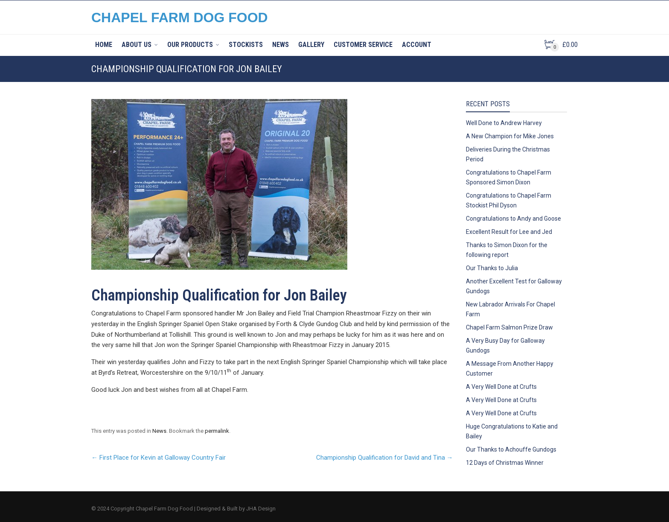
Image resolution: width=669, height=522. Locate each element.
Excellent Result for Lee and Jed (509, 231)
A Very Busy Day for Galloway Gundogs (505, 345)
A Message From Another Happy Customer (509, 368)
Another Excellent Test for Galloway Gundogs (514, 286)
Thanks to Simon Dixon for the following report (506, 250)
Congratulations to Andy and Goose (513, 218)
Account (416, 45)
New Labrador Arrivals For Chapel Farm (510, 309)
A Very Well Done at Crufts (501, 386)
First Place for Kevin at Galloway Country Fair (158, 457)
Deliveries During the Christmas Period (508, 154)
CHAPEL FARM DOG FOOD (179, 17)
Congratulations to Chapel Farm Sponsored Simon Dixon (508, 177)
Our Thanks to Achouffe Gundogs (511, 449)
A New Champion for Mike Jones (510, 136)
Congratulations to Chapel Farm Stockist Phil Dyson (508, 200)
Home (103, 45)
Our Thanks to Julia (492, 268)
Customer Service (363, 45)
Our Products (190, 45)
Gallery (311, 45)
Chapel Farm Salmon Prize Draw (509, 327)
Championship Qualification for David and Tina (384, 457)
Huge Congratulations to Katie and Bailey (512, 431)
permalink (217, 431)
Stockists (246, 45)
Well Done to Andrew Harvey (504, 123)
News (280, 45)
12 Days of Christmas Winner (505, 462)
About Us (136, 45)
